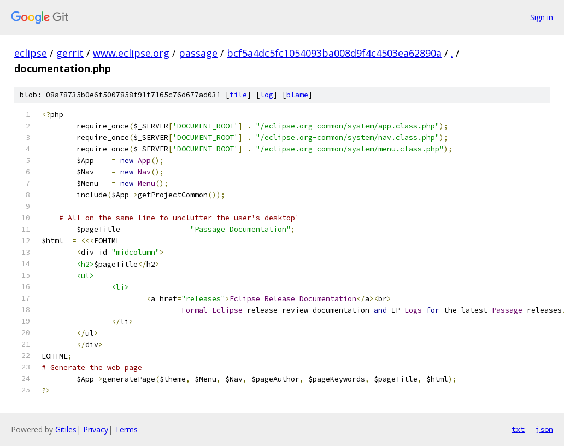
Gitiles (66, 429)
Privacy (95, 429)
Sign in (541, 17)
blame (297, 94)
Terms (126, 429)
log (266, 94)
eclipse (30, 53)
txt (518, 429)
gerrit (70, 53)
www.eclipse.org (131, 53)
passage (198, 53)
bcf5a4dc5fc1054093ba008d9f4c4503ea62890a (334, 53)
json (544, 429)
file (238, 94)
